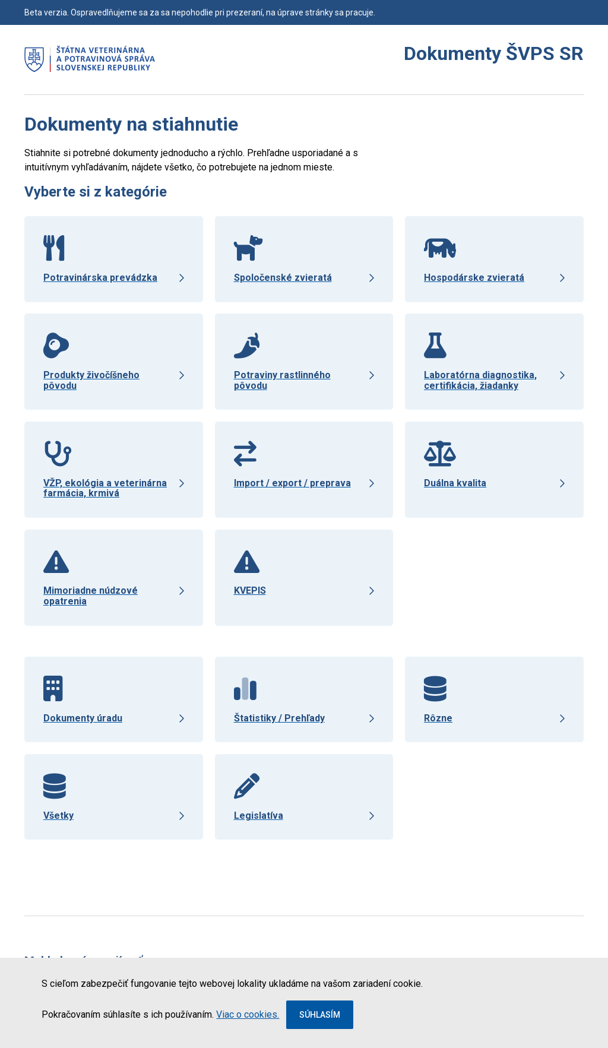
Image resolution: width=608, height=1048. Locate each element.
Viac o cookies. (247, 1014)
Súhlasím (319, 1014)
